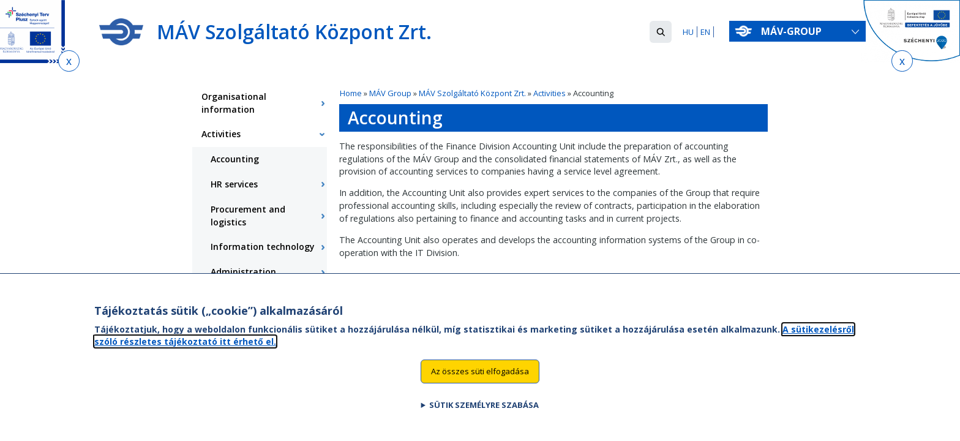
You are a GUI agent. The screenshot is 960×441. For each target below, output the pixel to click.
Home (351, 93)
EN (705, 31)
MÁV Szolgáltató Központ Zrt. (472, 93)
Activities (549, 93)
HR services (234, 184)
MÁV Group (390, 93)
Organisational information (233, 103)
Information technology (263, 246)
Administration (243, 271)
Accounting (235, 159)
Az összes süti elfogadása (480, 382)
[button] (661, 32)
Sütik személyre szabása (484, 416)
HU (688, 31)
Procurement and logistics (248, 215)
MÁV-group (791, 31)
